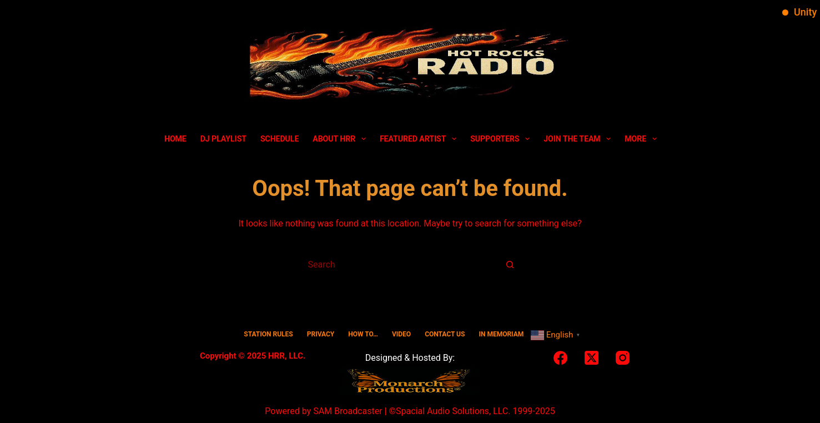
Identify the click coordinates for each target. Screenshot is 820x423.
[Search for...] (399, 264)
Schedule (279, 138)
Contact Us (445, 334)
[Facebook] (560, 358)
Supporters (502, 138)
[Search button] (510, 264)
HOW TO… (363, 334)
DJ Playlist (223, 138)
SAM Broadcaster (347, 411)
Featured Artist (420, 138)
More (643, 138)
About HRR (341, 138)
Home (175, 138)
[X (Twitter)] (591, 358)
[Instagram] (623, 358)
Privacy (321, 334)
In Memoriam (501, 334)
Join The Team (579, 138)
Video (401, 334)
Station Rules (268, 334)
